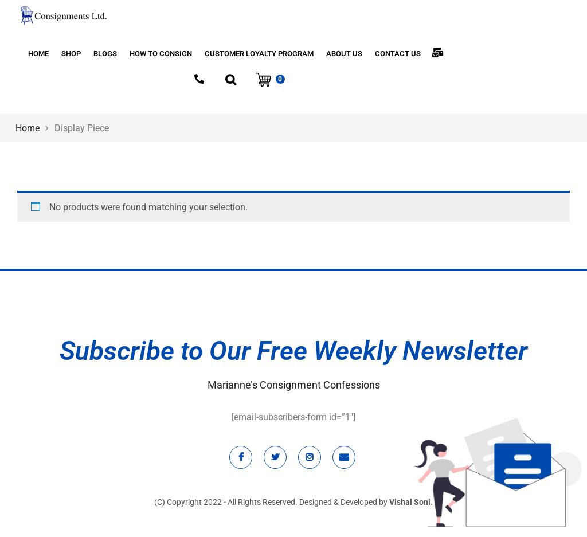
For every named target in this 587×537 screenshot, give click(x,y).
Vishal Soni (410, 502)
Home (27, 128)
